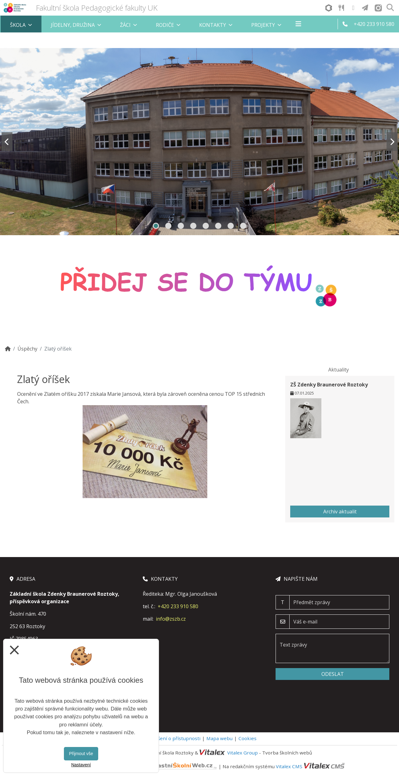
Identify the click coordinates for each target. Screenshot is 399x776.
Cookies (247, 738)
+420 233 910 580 (178, 606)
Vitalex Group (242, 752)
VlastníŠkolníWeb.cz (159, 766)
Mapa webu (219, 738)
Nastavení (81, 764)
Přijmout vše (81, 753)
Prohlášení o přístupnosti (171, 738)
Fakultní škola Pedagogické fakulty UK (96, 7)
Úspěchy (27, 348)
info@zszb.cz (171, 618)
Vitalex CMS (289, 766)
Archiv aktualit (340, 511)
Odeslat (332, 674)
